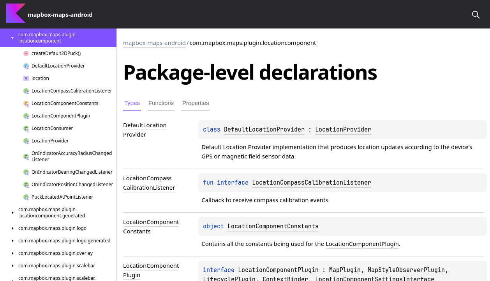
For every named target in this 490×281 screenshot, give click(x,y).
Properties (195, 103)
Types (132, 103)
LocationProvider (343, 129)
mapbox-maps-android (154, 42)
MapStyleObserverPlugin (406, 270)
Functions (161, 103)
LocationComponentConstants (273, 226)
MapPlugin (345, 270)
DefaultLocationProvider (264, 129)
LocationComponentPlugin (362, 243)
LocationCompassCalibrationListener (311, 183)
